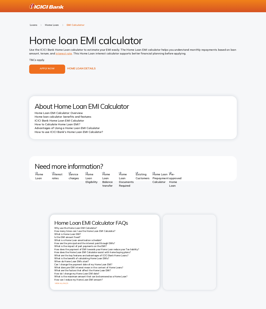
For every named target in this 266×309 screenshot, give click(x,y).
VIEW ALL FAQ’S (61, 283)
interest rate (64, 53)
